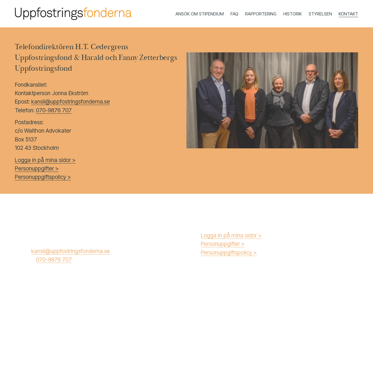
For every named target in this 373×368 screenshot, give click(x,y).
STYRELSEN (320, 14)
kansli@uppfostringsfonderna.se (70, 101)
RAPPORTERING (261, 14)
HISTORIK (292, 14)
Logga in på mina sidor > (231, 235)
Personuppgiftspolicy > (229, 252)
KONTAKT (348, 14)
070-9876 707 (54, 110)
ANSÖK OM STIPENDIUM (199, 14)
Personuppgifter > (222, 243)
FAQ (234, 14)
